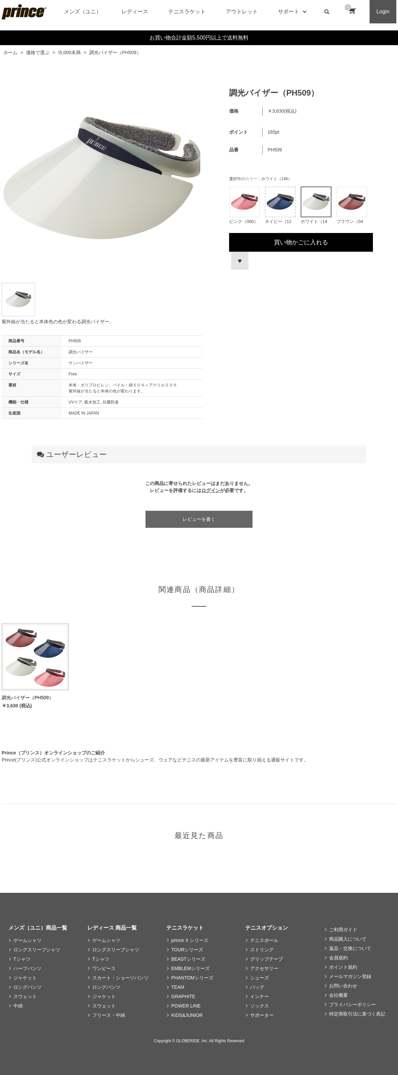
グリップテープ (266, 959)
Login (382, 11)
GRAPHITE (183, 996)
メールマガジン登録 (350, 976)
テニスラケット (187, 11)
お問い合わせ (343, 985)
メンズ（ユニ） (82, 11)
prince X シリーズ (189, 940)
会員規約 (338, 957)
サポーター (262, 1015)
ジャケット (25, 977)
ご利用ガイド (343, 929)
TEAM (177, 987)
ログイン (210, 490)
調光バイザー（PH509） (28, 697)
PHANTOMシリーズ (192, 977)
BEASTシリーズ (188, 959)
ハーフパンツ (27, 968)
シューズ (259, 977)
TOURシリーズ (187, 949)
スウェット (25, 996)
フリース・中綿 (108, 1015)
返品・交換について (350, 948)
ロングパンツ (27, 987)
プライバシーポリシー (352, 1004)
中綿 (18, 1005)
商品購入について (348, 939)
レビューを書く (199, 519)
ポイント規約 (343, 967)
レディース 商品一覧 (112, 928)
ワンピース (104, 968)
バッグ (257, 987)
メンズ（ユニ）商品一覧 (37, 928)
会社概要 (338, 995)
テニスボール (264, 940)
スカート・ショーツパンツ (120, 977)
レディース (134, 11)
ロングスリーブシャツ (36, 949)
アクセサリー (264, 968)
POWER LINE (186, 1005)
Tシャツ (21, 959)
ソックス (259, 1005)
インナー (259, 996)
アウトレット (242, 11)
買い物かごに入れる (301, 242)
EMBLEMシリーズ (190, 968)
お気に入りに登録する (238, 261)
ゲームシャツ (27, 940)
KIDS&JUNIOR (187, 1015)
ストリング (262, 949)
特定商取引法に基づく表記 (357, 1014)
